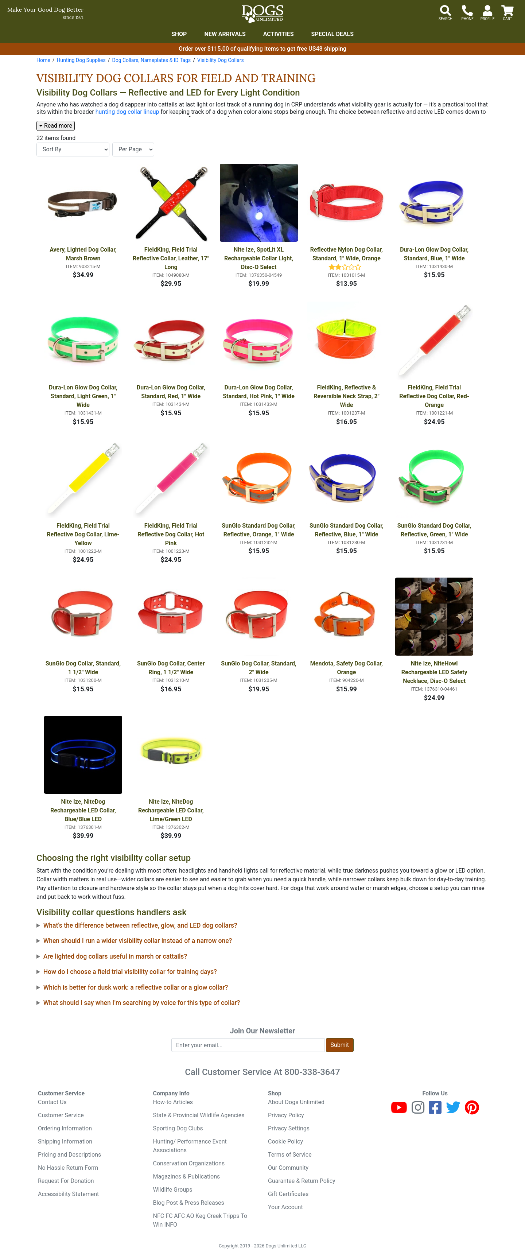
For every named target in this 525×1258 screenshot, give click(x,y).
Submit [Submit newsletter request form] (340, 1044)
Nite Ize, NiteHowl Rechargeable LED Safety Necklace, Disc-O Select (435, 672)
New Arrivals (224, 34)
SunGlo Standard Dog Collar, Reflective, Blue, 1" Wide (347, 530)
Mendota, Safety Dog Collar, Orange (347, 668)
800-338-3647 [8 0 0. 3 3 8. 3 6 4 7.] (312, 1072)
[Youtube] (399, 1110)
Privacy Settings (289, 1128)
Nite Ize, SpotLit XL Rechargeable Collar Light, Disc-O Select (259, 258)
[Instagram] (418, 1110)
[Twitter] (453, 1110)
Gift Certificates (288, 1194)
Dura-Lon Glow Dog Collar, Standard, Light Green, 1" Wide (84, 396)
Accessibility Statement (68, 1194)
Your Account (285, 1207)
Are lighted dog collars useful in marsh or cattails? (115, 956)
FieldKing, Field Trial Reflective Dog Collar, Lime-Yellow (83, 534)
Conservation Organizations (189, 1163)
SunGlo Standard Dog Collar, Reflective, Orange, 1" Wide (259, 530)
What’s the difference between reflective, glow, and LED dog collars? (140, 925)
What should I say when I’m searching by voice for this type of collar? (141, 1002)
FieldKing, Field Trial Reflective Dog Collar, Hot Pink (171, 534)
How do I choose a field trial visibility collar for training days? (130, 971)
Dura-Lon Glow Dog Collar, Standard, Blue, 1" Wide (435, 254)
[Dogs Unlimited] (262, 14)
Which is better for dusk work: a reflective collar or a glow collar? (135, 987)
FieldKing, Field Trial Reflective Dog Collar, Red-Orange (434, 396)
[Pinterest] (472, 1110)
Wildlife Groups (172, 1189)
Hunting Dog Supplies (81, 60)
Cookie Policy (285, 1141)
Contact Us (52, 1102)
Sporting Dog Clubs (178, 1128)
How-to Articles (173, 1102)
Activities (278, 34)
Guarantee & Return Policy (301, 1180)
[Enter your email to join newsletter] (247, 1045)
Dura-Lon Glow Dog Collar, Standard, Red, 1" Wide (172, 392)
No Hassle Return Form (68, 1167)
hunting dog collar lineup (127, 111)
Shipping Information (65, 1141)
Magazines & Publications (186, 1176)
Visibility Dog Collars (220, 60)
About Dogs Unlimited (296, 1102)
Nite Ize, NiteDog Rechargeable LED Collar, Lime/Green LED (171, 810)
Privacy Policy (286, 1115)
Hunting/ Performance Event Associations (190, 1146)
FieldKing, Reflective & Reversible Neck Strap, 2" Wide (347, 396)
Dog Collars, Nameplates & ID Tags (151, 60)
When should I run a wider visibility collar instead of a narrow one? (137, 940)
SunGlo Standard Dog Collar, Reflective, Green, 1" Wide (435, 530)
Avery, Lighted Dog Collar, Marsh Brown (84, 254)
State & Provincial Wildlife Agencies (199, 1115)
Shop (179, 34)
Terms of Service (290, 1154)
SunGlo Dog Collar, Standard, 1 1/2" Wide (84, 668)
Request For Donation (66, 1180)
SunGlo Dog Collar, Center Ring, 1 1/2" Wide (171, 668)
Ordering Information (65, 1128)
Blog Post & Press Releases (188, 1202)
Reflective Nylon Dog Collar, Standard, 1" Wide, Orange (347, 254)
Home (43, 60)
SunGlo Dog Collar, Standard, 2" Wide (259, 668)
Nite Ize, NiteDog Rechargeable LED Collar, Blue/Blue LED (83, 810)
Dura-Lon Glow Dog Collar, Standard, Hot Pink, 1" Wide (259, 392)
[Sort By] (72, 149)
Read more (55, 125)
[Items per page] (133, 149)
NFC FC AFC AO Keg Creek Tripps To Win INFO (200, 1220)
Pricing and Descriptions (69, 1154)
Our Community (288, 1167)
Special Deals (332, 34)
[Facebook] (435, 1110)
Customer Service (61, 1115)
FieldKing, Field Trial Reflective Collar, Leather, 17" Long (171, 258)
